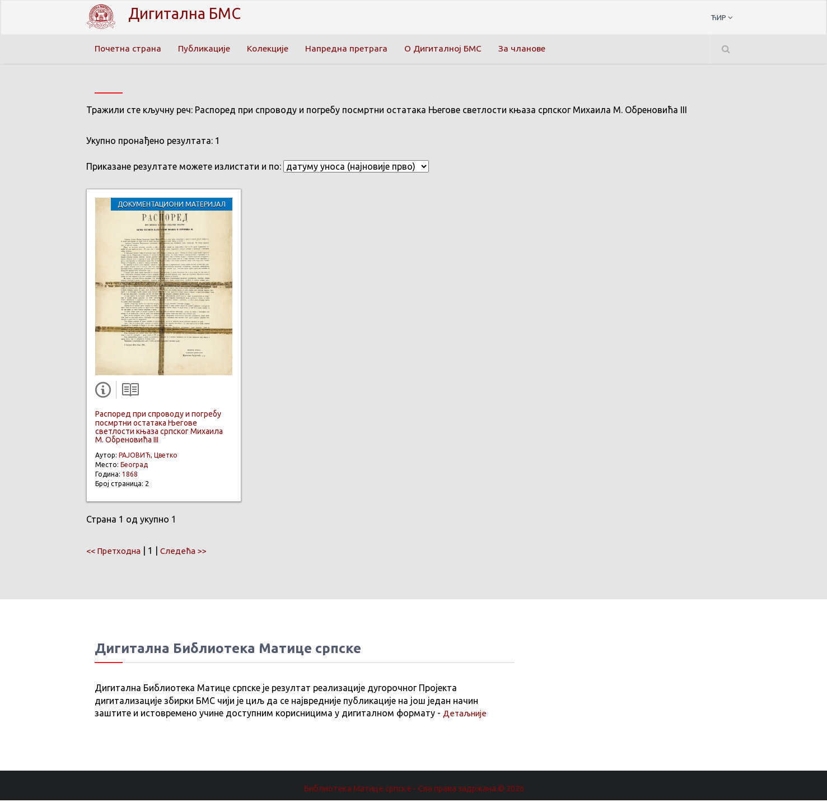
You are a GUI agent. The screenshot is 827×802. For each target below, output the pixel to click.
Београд (134, 466)
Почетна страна (129, 49)
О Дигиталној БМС (449, 49)
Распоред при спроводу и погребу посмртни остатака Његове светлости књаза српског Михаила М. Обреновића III (159, 428)
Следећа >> (189, 552)
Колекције (271, 49)
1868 (130, 475)
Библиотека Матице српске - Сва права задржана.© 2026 (414, 790)
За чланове (530, 49)
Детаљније (466, 715)
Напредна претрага (351, 49)
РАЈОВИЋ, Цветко (148, 456)
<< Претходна (116, 552)
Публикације (206, 49)
